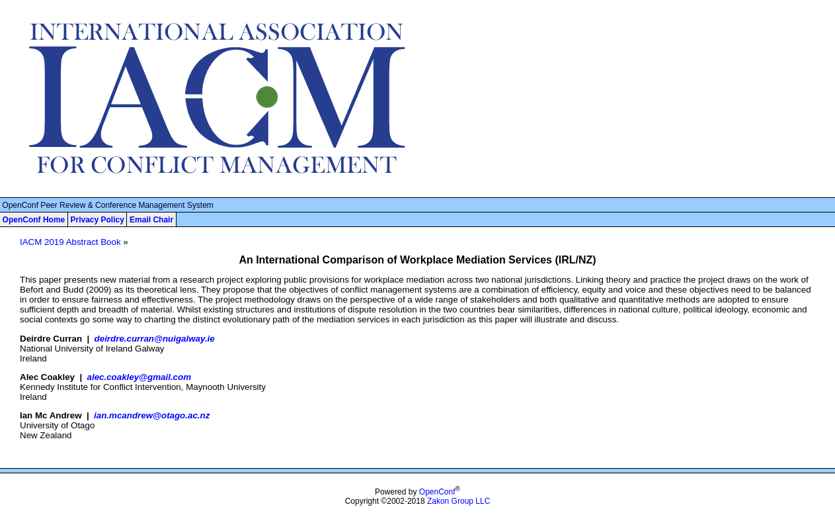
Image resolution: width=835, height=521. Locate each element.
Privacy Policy (97, 219)
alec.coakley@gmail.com (139, 377)
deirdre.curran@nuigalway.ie (155, 339)
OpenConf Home (34, 219)
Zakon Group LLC (458, 501)
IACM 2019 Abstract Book (70, 242)
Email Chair (151, 219)
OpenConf (437, 492)
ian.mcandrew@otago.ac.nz (152, 415)
